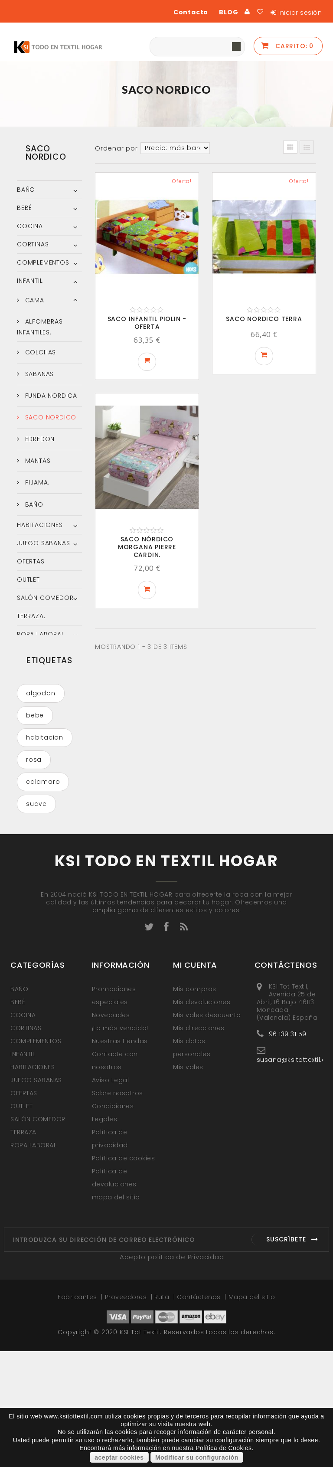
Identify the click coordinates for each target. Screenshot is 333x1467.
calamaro (43, 790)
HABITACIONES (40, 525)
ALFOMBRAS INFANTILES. (40, 327)
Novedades (111, 1130)
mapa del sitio (116, 1313)
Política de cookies (123, 1274)
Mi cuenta (195, 1080)
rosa (34, 768)
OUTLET (28, 579)
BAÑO (26, 189)
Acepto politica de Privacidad (172, 1372)
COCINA (30, 226)
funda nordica (39, 915)
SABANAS (38, 374)
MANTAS (37, 460)
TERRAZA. (31, 616)
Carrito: (293, 46)
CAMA (33, 300)
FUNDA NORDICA (50, 395)
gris (32, 857)
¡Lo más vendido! (120, 1144)
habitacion (44, 746)
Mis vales (188, 1183)
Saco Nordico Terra (264, 318)
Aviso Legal (110, 1196)
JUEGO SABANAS (43, 543)
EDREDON (39, 439)
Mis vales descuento (207, 1130)
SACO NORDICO (49, 417)
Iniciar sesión (300, 12)
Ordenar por (116, 148)
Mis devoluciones (201, 1117)
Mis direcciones (199, 1144)
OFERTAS (31, 561)
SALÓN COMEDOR (45, 597)
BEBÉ (24, 207)
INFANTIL (29, 280)
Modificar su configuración (196, 1457)
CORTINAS (33, 244)
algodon (41, 702)
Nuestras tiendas (120, 1157)
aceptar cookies (119, 1457)
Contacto (190, 12)
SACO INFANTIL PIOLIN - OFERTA (147, 322)
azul (33, 835)
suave (36, 813)
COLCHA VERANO (39, 884)
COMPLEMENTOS (43, 262)
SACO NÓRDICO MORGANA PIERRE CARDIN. (147, 547)
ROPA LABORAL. (41, 634)
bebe (35, 724)
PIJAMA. (36, 482)
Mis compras (194, 1104)
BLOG (228, 12)
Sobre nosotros (117, 1209)
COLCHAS (39, 352)
